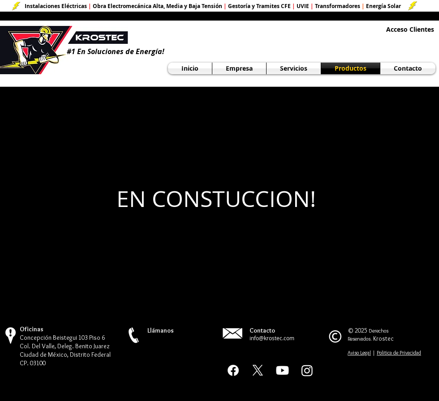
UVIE (303, 6)
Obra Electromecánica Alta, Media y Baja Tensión (157, 6)
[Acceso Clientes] (410, 29)
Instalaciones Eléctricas (56, 6)
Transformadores (337, 6)
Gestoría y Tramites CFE (259, 6)
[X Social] (257, 370)
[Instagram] (307, 370)
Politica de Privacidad (399, 352)
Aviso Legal (359, 352)
